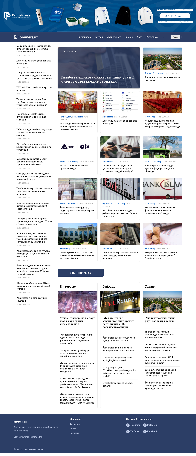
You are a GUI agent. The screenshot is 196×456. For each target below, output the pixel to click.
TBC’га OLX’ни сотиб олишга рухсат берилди (74, 167)
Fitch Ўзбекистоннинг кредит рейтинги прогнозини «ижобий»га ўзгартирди (119, 213)
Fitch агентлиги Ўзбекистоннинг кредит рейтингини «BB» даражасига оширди (118, 323)
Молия (63, 204)
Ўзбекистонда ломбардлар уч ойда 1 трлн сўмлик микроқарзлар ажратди (77, 210)
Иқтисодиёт (114, 37)
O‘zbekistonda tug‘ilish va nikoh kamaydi (118, 384)
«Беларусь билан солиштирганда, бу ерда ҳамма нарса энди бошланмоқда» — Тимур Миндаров (77, 367)
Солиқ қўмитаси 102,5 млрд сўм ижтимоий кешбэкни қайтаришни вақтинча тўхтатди (77, 255)
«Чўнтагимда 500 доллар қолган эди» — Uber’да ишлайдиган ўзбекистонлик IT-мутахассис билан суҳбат (76, 339)
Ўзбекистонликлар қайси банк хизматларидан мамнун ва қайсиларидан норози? (160, 373)
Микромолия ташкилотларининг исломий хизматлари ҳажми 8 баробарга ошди (161, 255)
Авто (139, 37)
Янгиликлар (84, 37)
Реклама (74, 433)
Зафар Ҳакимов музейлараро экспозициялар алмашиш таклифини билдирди (75, 353)
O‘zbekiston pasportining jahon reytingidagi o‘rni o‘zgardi (117, 359)
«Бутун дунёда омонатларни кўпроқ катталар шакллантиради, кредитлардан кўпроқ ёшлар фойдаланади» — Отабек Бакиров (77, 398)
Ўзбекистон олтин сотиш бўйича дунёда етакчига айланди (119, 339)
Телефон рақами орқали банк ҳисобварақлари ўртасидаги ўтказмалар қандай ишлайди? (117, 168)
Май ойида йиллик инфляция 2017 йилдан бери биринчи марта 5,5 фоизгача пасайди (77, 126)
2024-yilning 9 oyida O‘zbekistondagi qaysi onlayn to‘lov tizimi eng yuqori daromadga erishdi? (119, 371)
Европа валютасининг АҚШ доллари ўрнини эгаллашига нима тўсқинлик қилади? (162, 360)
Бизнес (129, 37)
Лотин (175, 37)
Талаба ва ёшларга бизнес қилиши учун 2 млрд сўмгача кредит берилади (97, 79)
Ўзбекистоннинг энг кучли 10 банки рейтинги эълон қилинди (118, 349)
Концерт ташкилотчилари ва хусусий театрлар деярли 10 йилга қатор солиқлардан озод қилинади (162, 124)
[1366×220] (98, 31)
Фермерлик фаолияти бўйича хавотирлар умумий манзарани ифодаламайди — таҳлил (161, 347)
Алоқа (73, 428)
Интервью (152, 37)
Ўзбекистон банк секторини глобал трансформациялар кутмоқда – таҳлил (159, 385)
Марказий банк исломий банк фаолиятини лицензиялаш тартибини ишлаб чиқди (160, 210)
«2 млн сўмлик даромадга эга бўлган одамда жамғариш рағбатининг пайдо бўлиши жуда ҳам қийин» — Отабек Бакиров (77, 382)
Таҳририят (75, 424)
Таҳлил (99, 37)
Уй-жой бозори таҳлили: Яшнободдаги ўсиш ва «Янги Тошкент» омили (159, 334)
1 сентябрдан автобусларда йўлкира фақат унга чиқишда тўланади (159, 168)
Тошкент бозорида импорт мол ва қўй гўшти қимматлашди (77, 321)
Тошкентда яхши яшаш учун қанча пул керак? (160, 320)
